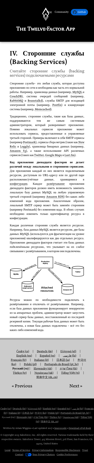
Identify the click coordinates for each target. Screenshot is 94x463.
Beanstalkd (35, 100)
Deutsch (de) (19, 408)
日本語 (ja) (27, 413)
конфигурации (18, 183)
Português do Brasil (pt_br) (75, 413)
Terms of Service (21, 450)
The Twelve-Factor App (45, 28)
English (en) (49, 408)
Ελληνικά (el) (34, 408)
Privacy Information (43, 450)
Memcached (43, 109)
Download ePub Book (80, 428)
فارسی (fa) (77, 408)
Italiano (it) (14, 413)
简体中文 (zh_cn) (47, 377)
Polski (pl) (30, 364)
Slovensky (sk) (24, 417)
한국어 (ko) (40, 413)
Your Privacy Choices (40, 454)
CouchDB (16, 96)
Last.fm (70, 155)
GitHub (79, 12)
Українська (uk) (71, 417)
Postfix (56, 105)
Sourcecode (60, 428)
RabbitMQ (16, 100)
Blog (49, 12)
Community (62, 12)
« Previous (22, 385)
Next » (75, 385)
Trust (85, 450)
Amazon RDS (55, 196)
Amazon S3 (18, 150)
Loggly (24, 146)
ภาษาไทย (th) (40, 417)
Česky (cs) (5, 408)
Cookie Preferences (67, 454)
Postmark (29, 142)
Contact (19, 454)
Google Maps (53, 155)
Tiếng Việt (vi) (70, 372)
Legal (7, 450)
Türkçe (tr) (20, 372)
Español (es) (64, 408)
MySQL (77, 92)
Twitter (39, 155)
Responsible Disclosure (67, 450)
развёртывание (56, 183)
